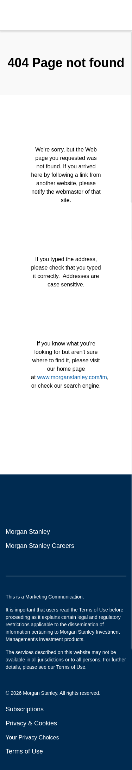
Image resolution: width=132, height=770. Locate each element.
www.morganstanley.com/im (72, 377)
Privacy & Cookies (31, 723)
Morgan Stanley (28, 531)
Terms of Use (24, 751)
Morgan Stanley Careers (40, 545)
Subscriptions (25, 709)
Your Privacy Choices (33, 737)
